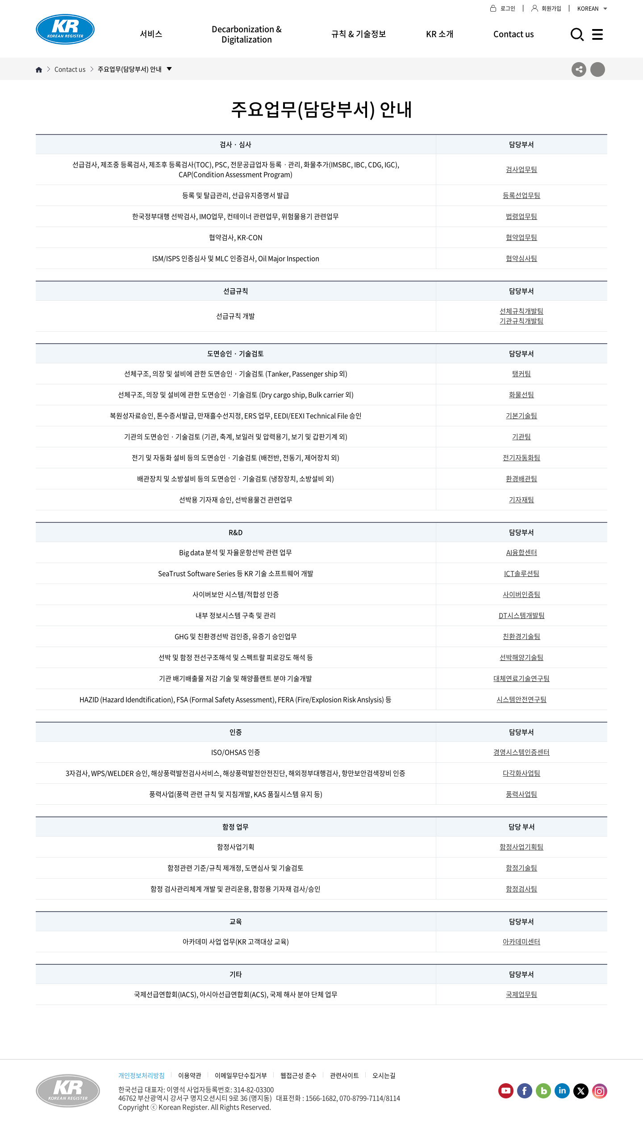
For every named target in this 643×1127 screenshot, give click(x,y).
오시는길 (384, 1075)
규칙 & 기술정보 (358, 34)
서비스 (151, 34)
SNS (579, 69)
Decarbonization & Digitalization (247, 34)
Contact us (513, 34)
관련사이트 (344, 1075)
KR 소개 (440, 34)
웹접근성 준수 (298, 1075)
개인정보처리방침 (141, 1075)
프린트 (597, 69)
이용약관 (189, 1075)
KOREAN (592, 8)
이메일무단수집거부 (241, 1075)
